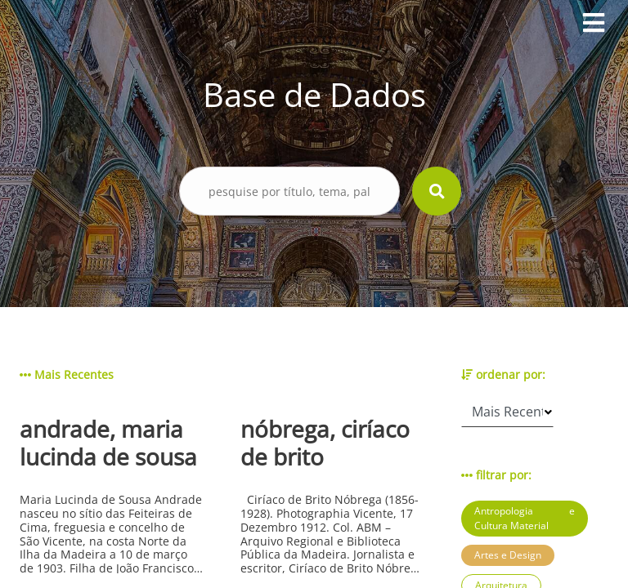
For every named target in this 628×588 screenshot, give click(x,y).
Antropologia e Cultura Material (524, 518)
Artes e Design (507, 555)
